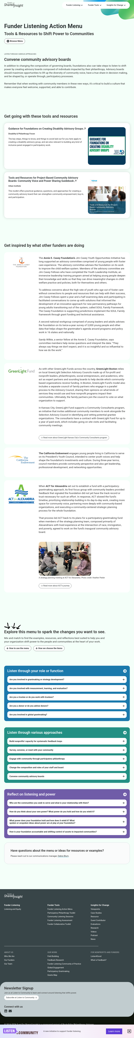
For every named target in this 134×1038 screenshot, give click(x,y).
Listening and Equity (12, 909)
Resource (95, 917)
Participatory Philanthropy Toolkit (61, 913)
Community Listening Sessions (60, 917)
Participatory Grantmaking (58, 971)
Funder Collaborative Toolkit (59, 924)
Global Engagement (56, 968)
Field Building (53, 956)
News (93, 939)
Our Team (8, 964)
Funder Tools (54, 905)
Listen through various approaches (20, 54)
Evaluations (95, 924)
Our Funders (9, 960)
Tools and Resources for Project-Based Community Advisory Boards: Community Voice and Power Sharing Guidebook (43, 179)
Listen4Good (96, 956)
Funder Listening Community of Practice (64, 964)
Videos (93, 932)
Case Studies (96, 913)
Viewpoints (95, 909)
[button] (129, 1031)
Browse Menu (16, 41)
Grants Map (52, 975)
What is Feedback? (98, 960)
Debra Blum (63, 856)
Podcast (94, 935)
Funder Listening (12, 905)
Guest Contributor (98, 920)
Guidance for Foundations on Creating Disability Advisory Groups (45, 128)
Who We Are (9, 956)
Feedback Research (56, 960)
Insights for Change (100, 905)
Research (95, 928)
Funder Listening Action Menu (43, 26)
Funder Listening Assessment (60, 920)
